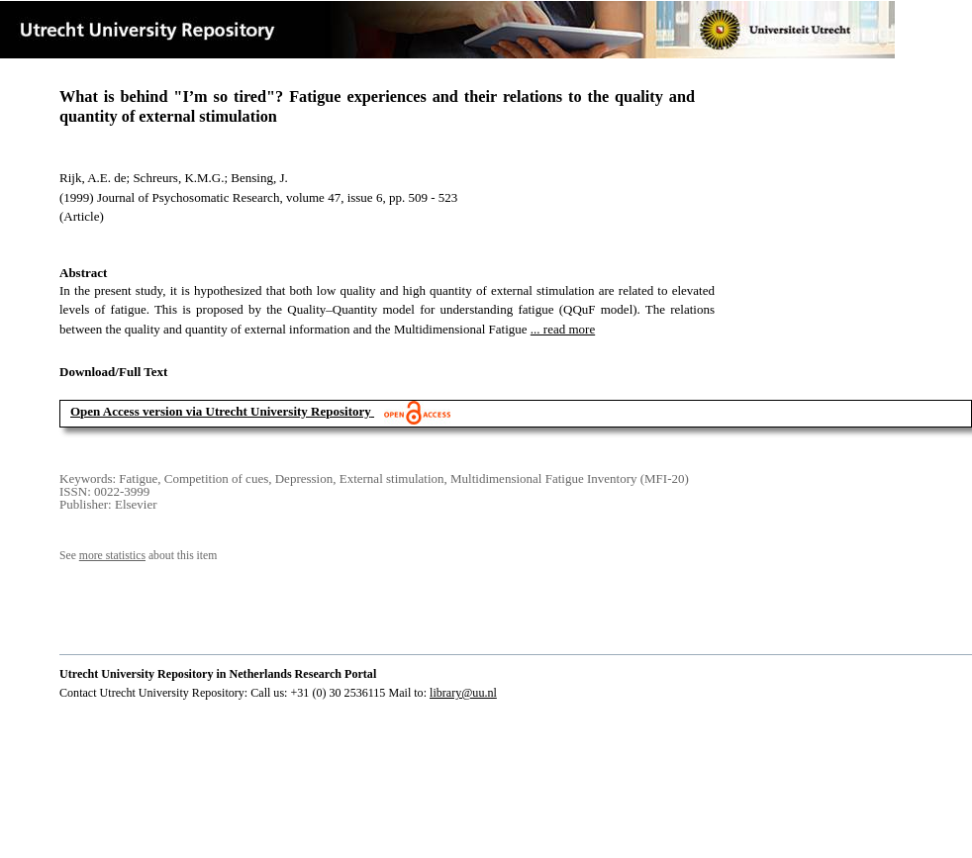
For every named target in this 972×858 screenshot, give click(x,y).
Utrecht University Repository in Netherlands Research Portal (217, 674)
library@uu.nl (463, 693)
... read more (563, 329)
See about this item (138, 555)
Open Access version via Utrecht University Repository (220, 411)
